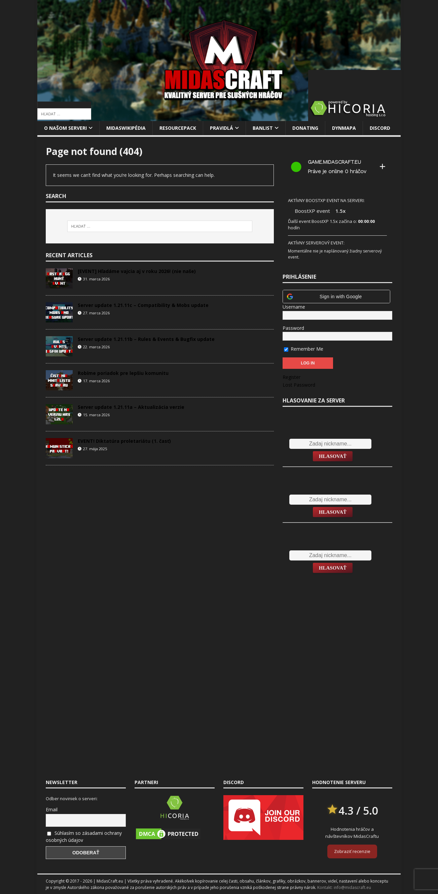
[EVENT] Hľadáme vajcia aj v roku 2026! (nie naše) (137, 271)
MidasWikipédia (126, 128)
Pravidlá (221, 128)
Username (294, 307)
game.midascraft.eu (334, 162)
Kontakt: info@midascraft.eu (344, 887)
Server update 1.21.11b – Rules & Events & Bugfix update (146, 339)
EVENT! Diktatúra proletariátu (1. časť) (124, 441)
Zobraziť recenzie (352, 851)
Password (293, 328)
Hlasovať (332, 456)
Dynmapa (344, 128)
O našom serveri (65, 128)
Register (291, 377)
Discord (380, 128)
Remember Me (303, 349)
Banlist (263, 128)
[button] (336, 296)
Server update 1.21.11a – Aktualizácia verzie (131, 407)
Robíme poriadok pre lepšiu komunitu (123, 373)
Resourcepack (177, 128)
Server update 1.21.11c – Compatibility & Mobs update (143, 305)
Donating (305, 128)
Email (52, 809)
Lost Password (299, 385)
